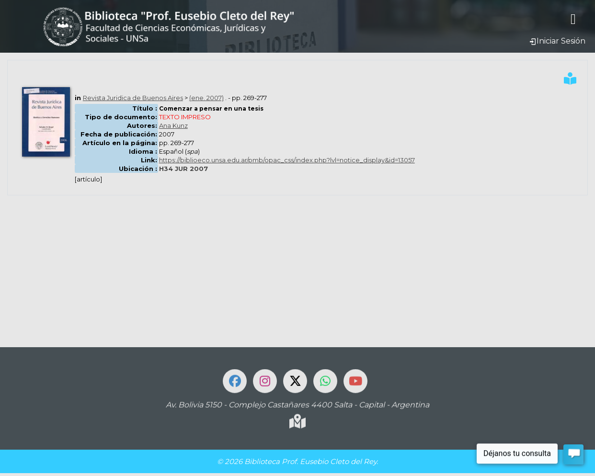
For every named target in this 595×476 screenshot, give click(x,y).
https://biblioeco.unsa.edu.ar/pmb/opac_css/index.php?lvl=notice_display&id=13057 (287, 160)
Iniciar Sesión (557, 40)
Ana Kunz (173, 125)
